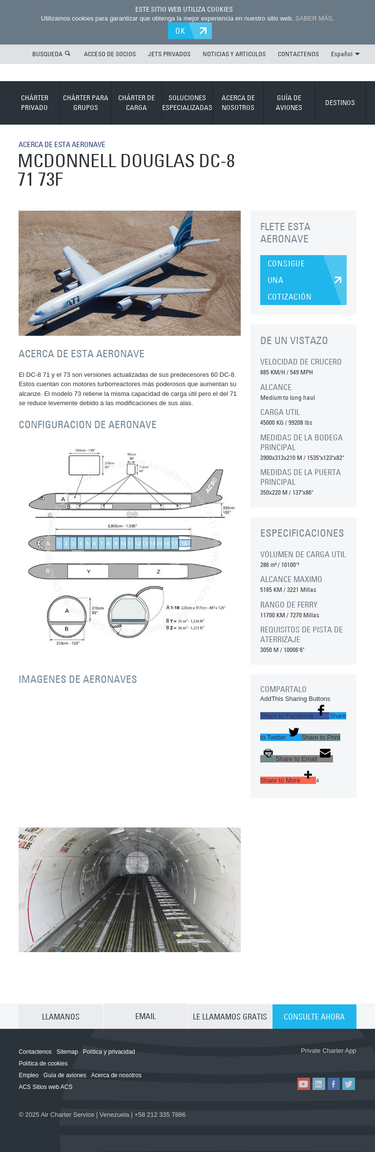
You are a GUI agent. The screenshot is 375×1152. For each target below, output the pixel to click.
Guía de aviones (64, 1074)
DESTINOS (340, 102)
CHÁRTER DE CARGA (136, 102)
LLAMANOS (61, 1016)
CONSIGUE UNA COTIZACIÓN (290, 279)
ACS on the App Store (271, 1060)
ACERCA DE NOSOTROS (238, 102)
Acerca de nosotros (116, 1074)
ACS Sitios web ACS (45, 1086)
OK (182, 30)
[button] (295, 715)
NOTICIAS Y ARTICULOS (234, 53)
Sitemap (67, 1051)
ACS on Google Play (329, 1060)
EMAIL (145, 1016)
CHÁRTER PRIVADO (34, 102)
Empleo (29, 1074)
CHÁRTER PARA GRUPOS (85, 102)
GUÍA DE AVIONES (289, 102)
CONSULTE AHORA (314, 1016)
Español (345, 53)
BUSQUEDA (47, 53)
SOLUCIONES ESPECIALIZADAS (187, 102)
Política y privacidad (109, 1051)
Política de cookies (43, 1063)
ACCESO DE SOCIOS (110, 53)
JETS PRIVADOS (169, 53)
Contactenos (35, 1051)
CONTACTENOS (298, 53)
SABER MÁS (314, 18)
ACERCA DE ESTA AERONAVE (66, 144)
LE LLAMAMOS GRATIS (230, 1016)
